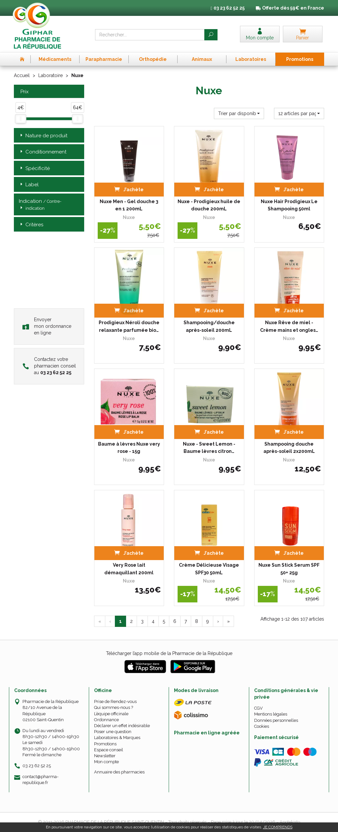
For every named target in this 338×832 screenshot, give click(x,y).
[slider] (20, 118)
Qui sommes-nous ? (113, 707)
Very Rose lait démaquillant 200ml (128, 568)
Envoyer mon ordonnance (46, 326)
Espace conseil (108, 749)
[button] (239, 113)
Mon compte (106, 761)
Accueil (22, 75)
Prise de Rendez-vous (115, 701)
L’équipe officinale (111, 713)
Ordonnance (106, 719)
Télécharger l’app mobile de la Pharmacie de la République (169, 653)
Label (29, 184)
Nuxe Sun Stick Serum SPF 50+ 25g (289, 568)
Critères (31, 224)
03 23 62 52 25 (36, 765)
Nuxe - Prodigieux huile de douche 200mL (209, 205)
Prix (24, 92)
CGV (258, 708)
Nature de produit (43, 135)
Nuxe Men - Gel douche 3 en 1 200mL (129, 205)
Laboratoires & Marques (117, 737)
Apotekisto (290, 821)
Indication (40, 205)
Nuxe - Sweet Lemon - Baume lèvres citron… (209, 447)
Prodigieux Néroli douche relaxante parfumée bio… (129, 326)
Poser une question (112, 731)
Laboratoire (50, 75)
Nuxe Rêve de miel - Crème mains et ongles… (289, 326)
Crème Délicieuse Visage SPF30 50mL (209, 568)
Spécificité (34, 168)
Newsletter (105, 755)
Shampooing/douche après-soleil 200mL (209, 326)
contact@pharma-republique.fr (40, 779)
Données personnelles (276, 720)
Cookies (261, 726)
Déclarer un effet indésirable (122, 725)
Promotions (105, 743)
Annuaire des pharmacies (119, 771)
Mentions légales (270, 714)
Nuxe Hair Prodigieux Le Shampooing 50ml (289, 205)
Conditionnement (42, 152)
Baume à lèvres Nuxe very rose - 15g (129, 447)
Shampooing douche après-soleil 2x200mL (289, 447)
